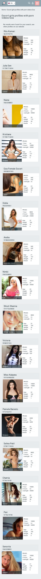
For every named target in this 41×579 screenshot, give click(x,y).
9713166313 (7, 412)
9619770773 (8, 34)
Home (4, 10)
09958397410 (8, 171)
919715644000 (9, 309)
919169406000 (9, 378)
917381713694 (8, 68)
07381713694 (8, 446)
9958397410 (7, 343)
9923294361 (7, 206)
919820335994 (9, 240)
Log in (32, 3)
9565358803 (8, 103)
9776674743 (7, 481)
